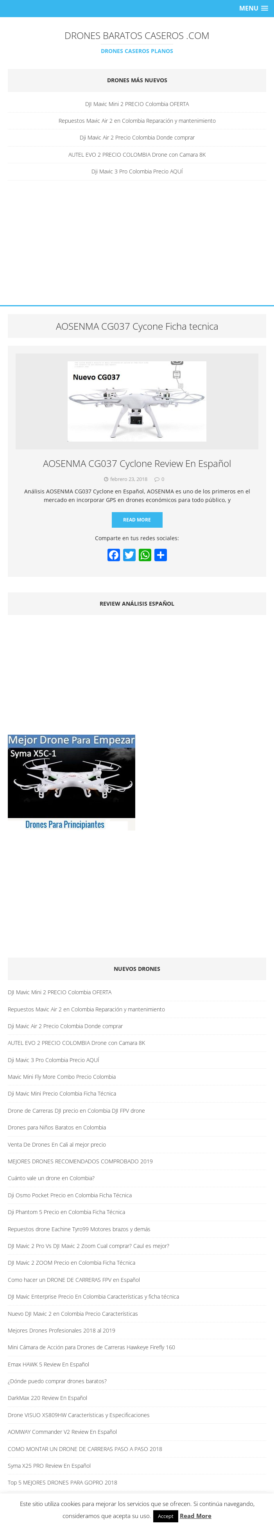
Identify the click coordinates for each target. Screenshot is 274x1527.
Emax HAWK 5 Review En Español (48, 1364)
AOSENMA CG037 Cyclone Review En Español (137, 463)
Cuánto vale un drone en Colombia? (51, 1178)
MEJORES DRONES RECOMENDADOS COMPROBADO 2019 (80, 1161)
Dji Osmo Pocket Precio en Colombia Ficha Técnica (70, 1195)
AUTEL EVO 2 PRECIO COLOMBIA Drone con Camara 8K (137, 154)
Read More (137, 519)
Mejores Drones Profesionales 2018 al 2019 (61, 1330)
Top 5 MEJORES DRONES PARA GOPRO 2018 (62, 1482)
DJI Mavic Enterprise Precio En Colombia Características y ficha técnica (93, 1296)
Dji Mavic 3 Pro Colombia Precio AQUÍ (137, 171)
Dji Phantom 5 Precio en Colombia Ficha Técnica (66, 1212)
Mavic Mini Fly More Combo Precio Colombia (62, 1076)
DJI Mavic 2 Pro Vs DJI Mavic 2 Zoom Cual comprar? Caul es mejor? (88, 1246)
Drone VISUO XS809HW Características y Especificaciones (79, 1415)
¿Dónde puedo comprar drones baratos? (57, 1381)
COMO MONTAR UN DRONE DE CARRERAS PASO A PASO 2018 (85, 1449)
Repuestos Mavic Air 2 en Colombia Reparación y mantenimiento (137, 120)
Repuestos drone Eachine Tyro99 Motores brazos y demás (79, 1229)
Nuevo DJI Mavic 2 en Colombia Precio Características (73, 1313)
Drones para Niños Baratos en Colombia (57, 1127)
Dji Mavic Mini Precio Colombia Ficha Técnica (62, 1093)
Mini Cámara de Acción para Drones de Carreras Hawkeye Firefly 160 (91, 1347)
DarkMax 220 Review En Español (47, 1398)
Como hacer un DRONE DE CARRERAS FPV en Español (74, 1279)
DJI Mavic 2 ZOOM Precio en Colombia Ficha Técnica (71, 1262)
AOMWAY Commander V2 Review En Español (62, 1431)
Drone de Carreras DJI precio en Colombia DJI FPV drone (76, 1110)
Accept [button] (166, 1516)
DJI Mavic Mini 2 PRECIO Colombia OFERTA (137, 104)
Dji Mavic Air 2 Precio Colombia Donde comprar (137, 137)
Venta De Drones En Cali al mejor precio (57, 1144)
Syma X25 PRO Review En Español (49, 1465)
